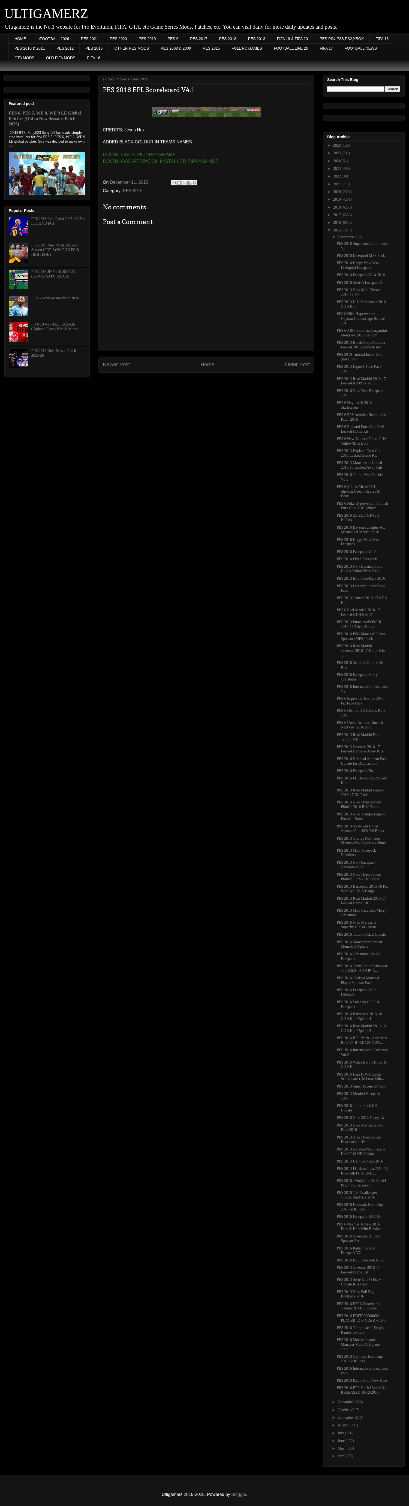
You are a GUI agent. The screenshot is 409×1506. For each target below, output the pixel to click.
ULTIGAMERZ (46, 13)
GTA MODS (24, 58)
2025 (337, 153)
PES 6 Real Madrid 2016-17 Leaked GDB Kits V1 (358, 612)
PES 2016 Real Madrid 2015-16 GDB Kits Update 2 (361, 1028)
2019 (337, 199)
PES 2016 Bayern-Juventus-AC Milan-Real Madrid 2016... (361, 529)
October (344, 1410)
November (346, 1402)
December (346, 237)
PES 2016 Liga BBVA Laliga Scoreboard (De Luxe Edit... (360, 1076)
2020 (337, 192)
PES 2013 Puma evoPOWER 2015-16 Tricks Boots (359, 624)
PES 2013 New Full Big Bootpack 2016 (355, 1294)
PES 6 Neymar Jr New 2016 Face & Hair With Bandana (359, 1226)
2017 (337, 215)
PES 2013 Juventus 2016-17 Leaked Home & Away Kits (360, 749)
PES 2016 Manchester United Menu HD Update (359, 944)
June (341, 1441)
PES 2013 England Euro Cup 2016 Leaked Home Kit (359, 453)
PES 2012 (65, 48)
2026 (337, 145)
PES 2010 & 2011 (29, 48)
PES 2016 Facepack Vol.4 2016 (361, 275)
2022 (337, 176)
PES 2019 (147, 39)
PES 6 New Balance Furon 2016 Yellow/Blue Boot (361, 441)
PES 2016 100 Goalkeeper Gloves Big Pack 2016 (357, 1195)
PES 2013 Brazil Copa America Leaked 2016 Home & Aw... (361, 345)
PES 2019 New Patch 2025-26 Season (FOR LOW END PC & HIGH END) (55, 250)
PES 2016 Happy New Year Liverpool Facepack (358, 265)
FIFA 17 (326, 48)
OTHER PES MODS (131, 48)
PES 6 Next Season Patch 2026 (55, 298)
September (346, 1417)
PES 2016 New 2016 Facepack (360, 1118)
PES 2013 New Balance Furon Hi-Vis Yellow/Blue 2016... (360, 568)
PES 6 (173, 39)
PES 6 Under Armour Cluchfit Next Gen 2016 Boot (360, 725)
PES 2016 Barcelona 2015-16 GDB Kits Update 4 (359, 1016)
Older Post (297, 364)
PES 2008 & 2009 (176, 48)
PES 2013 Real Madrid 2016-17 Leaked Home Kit (361, 900)
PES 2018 (227, 39)
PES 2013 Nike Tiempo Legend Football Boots (361, 816)
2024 (337, 161)
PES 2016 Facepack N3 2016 (359, 1217)
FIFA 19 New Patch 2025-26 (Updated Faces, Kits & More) (54, 326)
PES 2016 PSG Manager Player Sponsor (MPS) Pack (361, 636)
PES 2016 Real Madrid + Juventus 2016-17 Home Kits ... (361, 650)
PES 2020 (118, 39)
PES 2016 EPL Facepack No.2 (360, 1260)
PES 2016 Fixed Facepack (357, 559)
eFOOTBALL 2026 (53, 39)
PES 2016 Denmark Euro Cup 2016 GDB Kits (360, 1207)
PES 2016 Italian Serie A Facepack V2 (356, 1250)
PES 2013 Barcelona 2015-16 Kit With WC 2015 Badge (362, 888)
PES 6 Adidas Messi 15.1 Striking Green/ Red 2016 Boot (358, 491)
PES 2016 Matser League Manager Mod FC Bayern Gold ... (358, 1344)
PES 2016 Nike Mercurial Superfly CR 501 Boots (357, 924)
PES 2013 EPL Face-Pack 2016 (361, 578)
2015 (337, 230)
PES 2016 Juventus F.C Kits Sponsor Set (358, 1238)
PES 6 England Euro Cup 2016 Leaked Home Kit (360, 429)
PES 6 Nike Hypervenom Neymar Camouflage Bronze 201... (361, 318)
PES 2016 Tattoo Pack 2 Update (361, 934)
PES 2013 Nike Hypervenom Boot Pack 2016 (359, 1139)
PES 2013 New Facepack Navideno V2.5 (356, 864)
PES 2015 (211, 48)
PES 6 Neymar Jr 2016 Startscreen (354, 405)
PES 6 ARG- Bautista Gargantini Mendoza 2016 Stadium (362, 333)
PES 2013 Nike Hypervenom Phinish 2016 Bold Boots (359, 804)
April (342, 1456)
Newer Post (116, 364)
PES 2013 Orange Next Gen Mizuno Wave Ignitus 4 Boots (361, 840)
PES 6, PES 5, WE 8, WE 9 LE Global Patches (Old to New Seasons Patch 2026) (45, 118)
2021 (337, 184)
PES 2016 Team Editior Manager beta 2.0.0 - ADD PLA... (362, 968)
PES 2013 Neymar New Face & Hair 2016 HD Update (361, 1151)
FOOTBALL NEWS (361, 48)
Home (207, 364)
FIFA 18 (382, 39)
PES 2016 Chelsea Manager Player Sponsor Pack (358, 980)
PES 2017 (198, 39)
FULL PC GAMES (247, 48)
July (341, 1433)
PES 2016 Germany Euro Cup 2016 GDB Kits (360, 1358)
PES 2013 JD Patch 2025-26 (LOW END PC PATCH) (53, 274)
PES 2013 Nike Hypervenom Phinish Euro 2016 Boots (359, 876)
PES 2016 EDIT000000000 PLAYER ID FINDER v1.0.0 (361, 1318)
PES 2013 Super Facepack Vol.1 (361, 1086)
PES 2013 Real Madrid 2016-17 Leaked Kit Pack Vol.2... (361, 381)
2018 (337, 207)
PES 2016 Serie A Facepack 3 (359, 283)
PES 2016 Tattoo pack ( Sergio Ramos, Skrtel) (360, 1330)
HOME (20, 39)
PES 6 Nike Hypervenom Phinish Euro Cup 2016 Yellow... (362, 505)
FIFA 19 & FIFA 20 (292, 39)
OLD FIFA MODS (60, 58)
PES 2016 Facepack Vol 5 (356, 552)
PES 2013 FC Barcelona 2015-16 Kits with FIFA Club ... (362, 1171)
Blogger (238, 1494)
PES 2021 (89, 39)
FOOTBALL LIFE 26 (291, 48)
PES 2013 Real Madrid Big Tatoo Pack (357, 737)
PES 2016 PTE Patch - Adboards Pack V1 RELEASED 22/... (362, 1040)
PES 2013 (256, 39)
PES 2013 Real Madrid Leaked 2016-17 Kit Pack (360, 792)
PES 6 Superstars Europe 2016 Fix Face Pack (360, 701)
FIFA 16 (93, 58)
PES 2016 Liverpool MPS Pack (361, 256)
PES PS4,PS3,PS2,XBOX (342, 39)
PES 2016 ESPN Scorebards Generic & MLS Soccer (358, 1306)
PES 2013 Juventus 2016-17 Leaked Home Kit (358, 1270)
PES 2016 (94, 48)
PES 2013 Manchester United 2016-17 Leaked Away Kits (360, 465)
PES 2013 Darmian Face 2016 (360, 1161)
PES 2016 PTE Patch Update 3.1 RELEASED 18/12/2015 (362, 1390)
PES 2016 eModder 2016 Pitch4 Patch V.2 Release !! (361, 1183)
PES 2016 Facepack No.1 (356, 771)
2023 (337, 169)
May (341, 1448)
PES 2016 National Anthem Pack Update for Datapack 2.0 (362, 761)
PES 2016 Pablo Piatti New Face (362, 1380)
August (344, 1425)
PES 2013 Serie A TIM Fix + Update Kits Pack (359, 1282)
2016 (337, 223)
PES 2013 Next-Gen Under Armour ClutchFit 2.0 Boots (360, 828)
